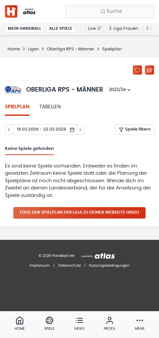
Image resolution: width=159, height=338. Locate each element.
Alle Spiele (60, 29)
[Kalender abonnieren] (149, 70)
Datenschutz (69, 265)
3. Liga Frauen (123, 29)
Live (94, 28)
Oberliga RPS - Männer (70, 49)
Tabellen (50, 106)
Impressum (39, 265)
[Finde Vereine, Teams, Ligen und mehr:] (110, 11)
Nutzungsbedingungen (109, 265)
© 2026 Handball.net (57, 256)
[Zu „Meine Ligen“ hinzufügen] (137, 70)
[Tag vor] (80, 129)
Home (14, 49)
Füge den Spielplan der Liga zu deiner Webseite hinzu (79, 212)
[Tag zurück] (9, 129)
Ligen (33, 49)
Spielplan (17, 106)
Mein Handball (24, 29)
